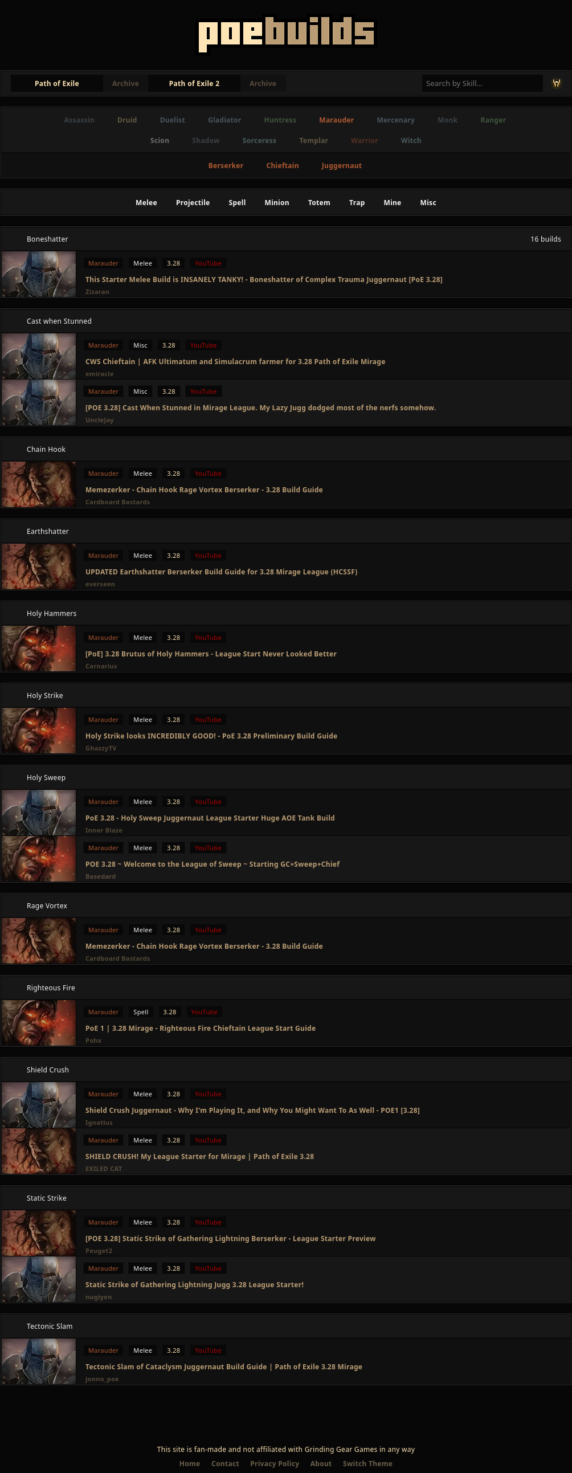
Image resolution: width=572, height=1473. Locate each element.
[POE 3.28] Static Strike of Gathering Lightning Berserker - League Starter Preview (230, 1238)
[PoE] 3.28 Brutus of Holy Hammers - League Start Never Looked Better (211, 654)
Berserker (226, 165)
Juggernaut (342, 165)
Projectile (193, 202)
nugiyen (98, 1296)
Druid (127, 120)
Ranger (493, 120)
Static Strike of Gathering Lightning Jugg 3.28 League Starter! (194, 1285)
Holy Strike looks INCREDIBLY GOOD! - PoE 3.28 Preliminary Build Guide (211, 736)
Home (190, 1463)
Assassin (79, 120)
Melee (146, 202)
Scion (159, 140)
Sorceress (260, 140)
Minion (277, 202)
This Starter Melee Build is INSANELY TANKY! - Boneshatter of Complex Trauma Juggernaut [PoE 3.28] (264, 279)
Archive (125, 83)
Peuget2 (98, 1250)
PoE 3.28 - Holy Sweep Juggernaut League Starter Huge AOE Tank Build (210, 818)
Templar (313, 140)
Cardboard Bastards (117, 501)
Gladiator (225, 120)
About (321, 1463)
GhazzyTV (101, 748)
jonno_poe (102, 1378)
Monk (447, 120)
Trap (357, 202)
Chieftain (282, 165)
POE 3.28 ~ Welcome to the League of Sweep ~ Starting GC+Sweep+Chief (212, 864)
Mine (393, 202)
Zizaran (97, 291)
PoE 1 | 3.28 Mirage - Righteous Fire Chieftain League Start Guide (200, 1028)
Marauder (336, 120)
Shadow (206, 140)
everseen (100, 584)
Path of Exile (57, 83)
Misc (428, 202)
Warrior (364, 140)
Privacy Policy (274, 1463)
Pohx (93, 1040)
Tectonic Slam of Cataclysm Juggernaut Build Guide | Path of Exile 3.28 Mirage (223, 1367)
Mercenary (396, 120)
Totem (319, 202)
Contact (225, 1463)
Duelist (172, 120)
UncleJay (99, 419)
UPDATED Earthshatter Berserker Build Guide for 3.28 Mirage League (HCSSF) (221, 572)
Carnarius (101, 666)
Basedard (100, 876)
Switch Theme (368, 1463)
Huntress (280, 120)
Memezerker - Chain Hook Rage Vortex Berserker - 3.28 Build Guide (204, 490)
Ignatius (99, 1122)
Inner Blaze (103, 830)
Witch (411, 140)
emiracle (99, 373)
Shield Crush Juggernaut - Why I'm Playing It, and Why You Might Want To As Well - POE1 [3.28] (252, 1110)
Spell (237, 202)
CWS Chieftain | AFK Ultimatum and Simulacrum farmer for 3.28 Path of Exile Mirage (235, 361)
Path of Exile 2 (194, 83)
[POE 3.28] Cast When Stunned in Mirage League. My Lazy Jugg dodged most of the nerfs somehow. (260, 408)
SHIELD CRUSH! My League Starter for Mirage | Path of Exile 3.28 (199, 1156)
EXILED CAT (103, 1168)
